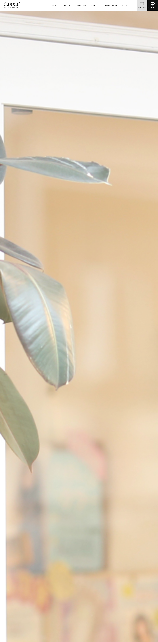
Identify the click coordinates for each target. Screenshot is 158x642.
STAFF (94, 5)
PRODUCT (81, 5)
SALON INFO (110, 5)
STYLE (67, 5)
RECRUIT (127, 5)
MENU (55, 5)
